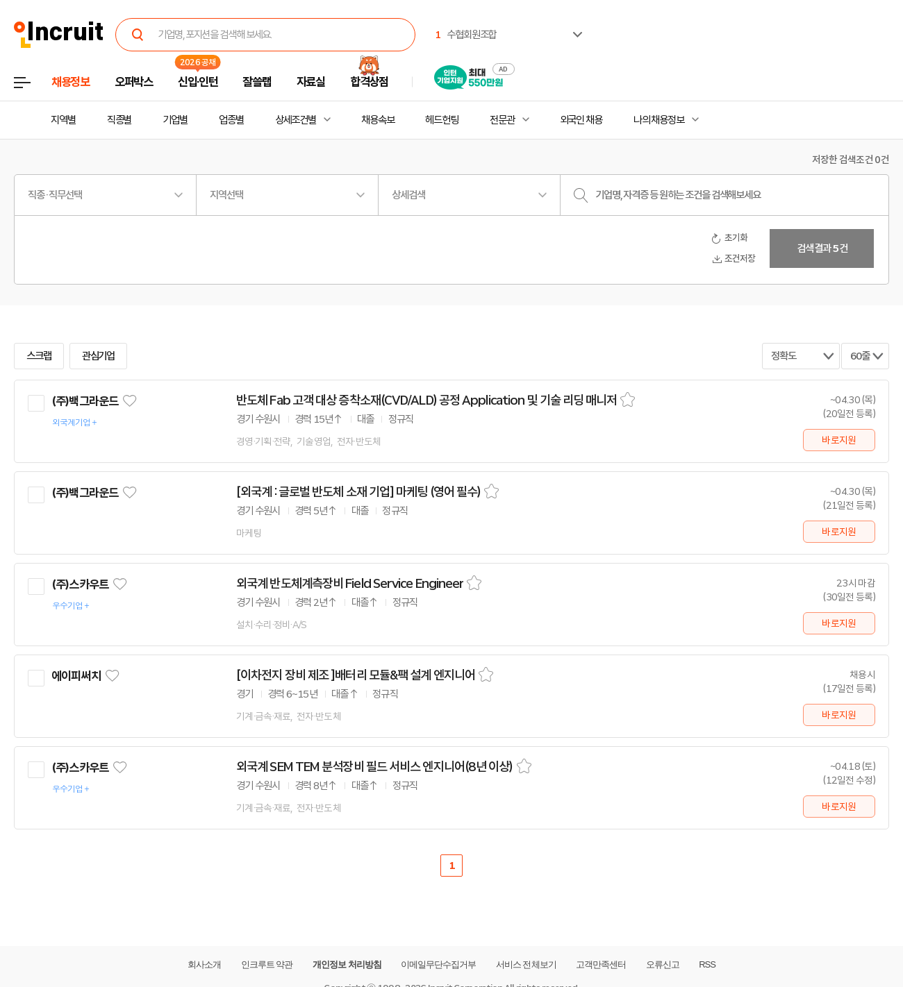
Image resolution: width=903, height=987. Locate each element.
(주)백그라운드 (84, 401)
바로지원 (839, 440)
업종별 (231, 120)
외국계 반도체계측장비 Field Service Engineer (349, 583)
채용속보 (378, 120)
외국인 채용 (581, 120)
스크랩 (38, 356)
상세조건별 (295, 120)
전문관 (502, 120)
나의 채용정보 (658, 120)
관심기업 (98, 356)
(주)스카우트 (79, 584)
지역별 (63, 120)
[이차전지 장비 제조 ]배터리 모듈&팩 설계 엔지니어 (355, 675)
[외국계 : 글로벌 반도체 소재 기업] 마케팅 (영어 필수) (358, 492)
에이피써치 (76, 676)
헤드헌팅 (441, 120)
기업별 (175, 120)
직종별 (119, 120)
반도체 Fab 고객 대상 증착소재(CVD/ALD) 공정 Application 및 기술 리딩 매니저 (426, 400)
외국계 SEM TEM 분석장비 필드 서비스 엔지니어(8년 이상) (374, 767)
